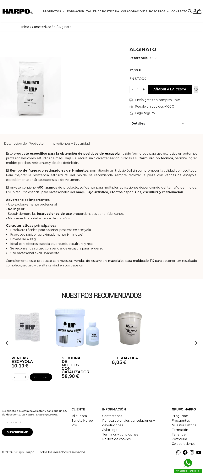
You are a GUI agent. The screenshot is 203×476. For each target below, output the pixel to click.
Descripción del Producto (24, 143)
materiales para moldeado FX (131, 261)
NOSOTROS (157, 11)
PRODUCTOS (52, 11)
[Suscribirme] (17, 432)
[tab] (54, 11)
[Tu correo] (35, 422)
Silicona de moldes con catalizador (75, 365)
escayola (112, 153)
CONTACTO (179, 11)
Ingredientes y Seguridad (70, 143)
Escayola (127, 358)
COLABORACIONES (134, 11)
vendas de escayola (180, 175)
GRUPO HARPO (184, 409)
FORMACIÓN (75, 11)
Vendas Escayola (22, 359)
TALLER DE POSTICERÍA (102, 11)
